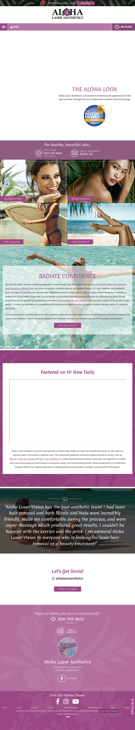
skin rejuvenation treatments (104, 284)
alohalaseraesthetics (69, 578)
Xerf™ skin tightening (49, 459)
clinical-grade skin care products (73, 300)
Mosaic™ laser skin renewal (22, 459)
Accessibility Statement (109, 711)
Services (34, 707)
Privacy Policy (67, 711)
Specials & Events (94, 707)
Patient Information (71, 707)
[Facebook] (57, 703)
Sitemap (95, 711)
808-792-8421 (123, 27)
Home (5, 707)
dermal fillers (27, 288)
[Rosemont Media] (67, 717)
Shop (14, 27)
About (19, 707)
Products (50, 707)
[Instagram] (66, 703)
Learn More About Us (67, 325)
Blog (112, 707)
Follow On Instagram (67, 589)
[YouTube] (76, 703)
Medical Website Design (66, 714)
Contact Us (128, 707)
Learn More (86, 3)
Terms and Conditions (82, 711)
